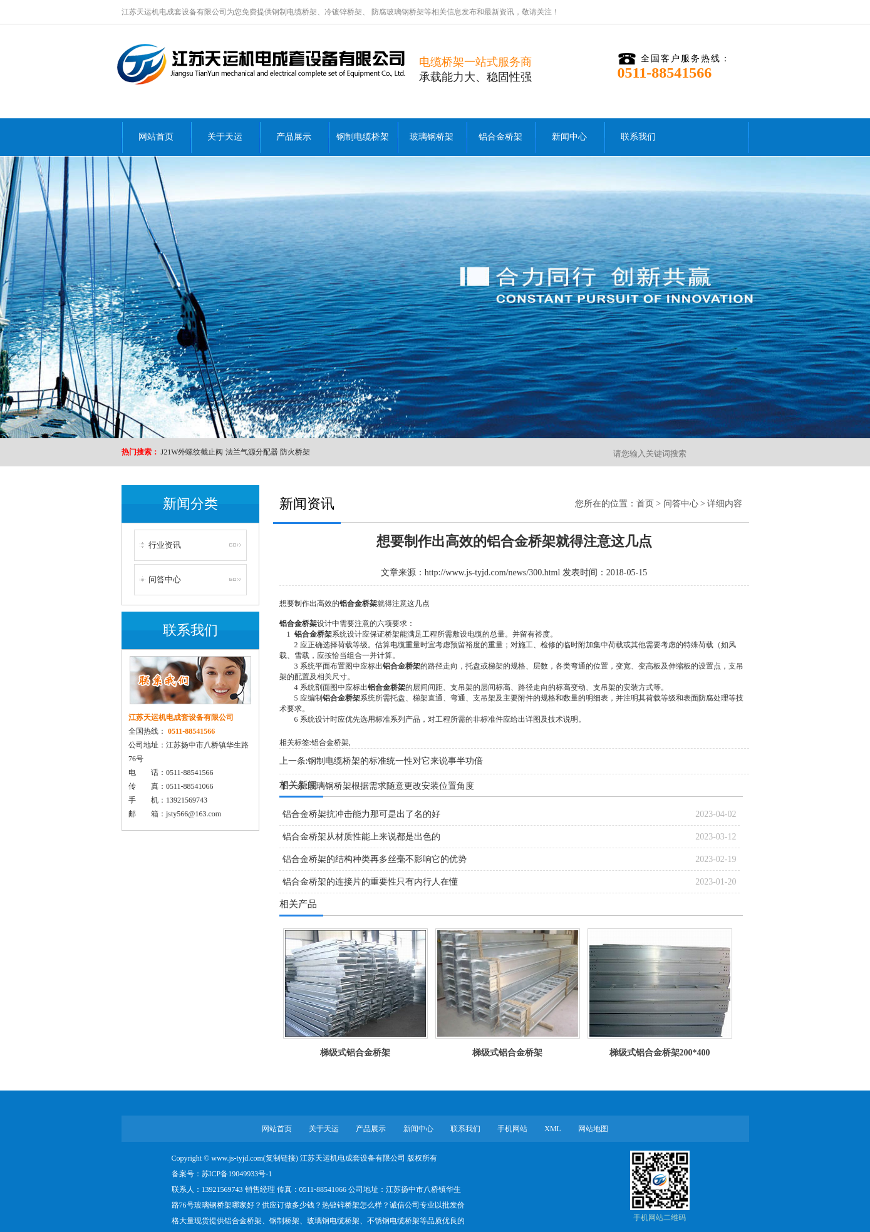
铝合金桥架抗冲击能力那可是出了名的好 (361, 814)
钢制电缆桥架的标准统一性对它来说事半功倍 (395, 761)
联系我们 (638, 136)
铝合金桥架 (500, 136)
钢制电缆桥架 (294, 12)
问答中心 (164, 579)
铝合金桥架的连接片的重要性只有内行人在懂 (370, 881)
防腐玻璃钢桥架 (397, 12)
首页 (645, 503)
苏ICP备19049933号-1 (237, 1173)
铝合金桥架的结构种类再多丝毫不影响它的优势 (374, 859)
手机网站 (512, 1128)
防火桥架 (295, 452)
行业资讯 (164, 545)
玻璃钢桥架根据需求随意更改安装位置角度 (391, 786)
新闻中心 (569, 136)
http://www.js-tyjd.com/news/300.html (492, 572)
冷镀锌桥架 (343, 12)
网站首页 (155, 136)
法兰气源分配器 (251, 452)
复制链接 (281, 1158)
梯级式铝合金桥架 (355, 1052)
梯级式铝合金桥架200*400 (659, 1052)
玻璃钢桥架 (431, 136)
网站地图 (593, 1128)
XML (552, 1128)
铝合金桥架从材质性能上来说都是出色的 (361, 836)
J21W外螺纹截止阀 (192, 452)
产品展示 (293, 136)
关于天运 (224, 136)
